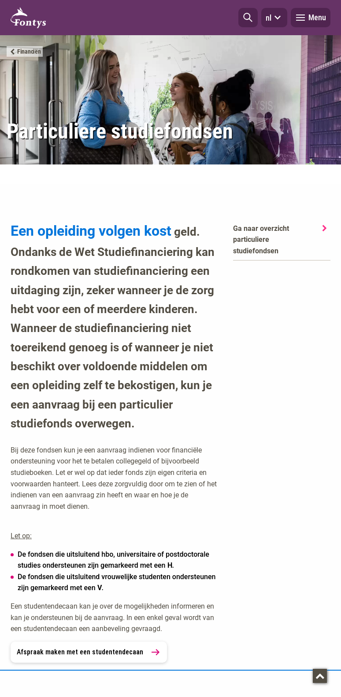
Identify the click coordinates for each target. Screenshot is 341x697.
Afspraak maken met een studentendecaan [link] (89, 652)
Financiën (29, 51)
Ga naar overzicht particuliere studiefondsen (261, 239)
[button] (248, 17)
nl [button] (274, 17)
